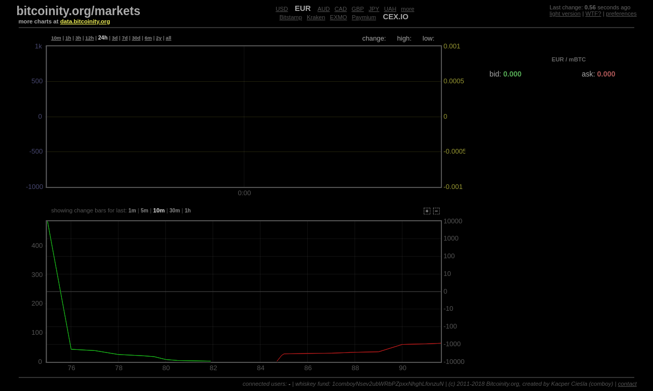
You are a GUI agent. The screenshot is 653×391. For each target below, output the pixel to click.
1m (132, 210)
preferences (621, 13)
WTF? (593, 13)
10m (56, 38)
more (407, 9)
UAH (390, 9)
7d (124, 38)
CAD (341, 9)
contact (627, 384)
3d (114, 38)
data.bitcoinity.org (85, 21)
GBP (357, 9)
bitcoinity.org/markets (78, 11)
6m (148, 38)
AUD (324, 9)
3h (78, 38)
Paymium (364, 17)
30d (136, 38)
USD (282, 9)
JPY (374, 9)
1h (68, 38)
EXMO (338, 17)
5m (145, 210)
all (169, 38)
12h (89, 38)
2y (159, 38)
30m (174, 210)
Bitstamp (290, 17)
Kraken (316, 17)
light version (565, 13)
